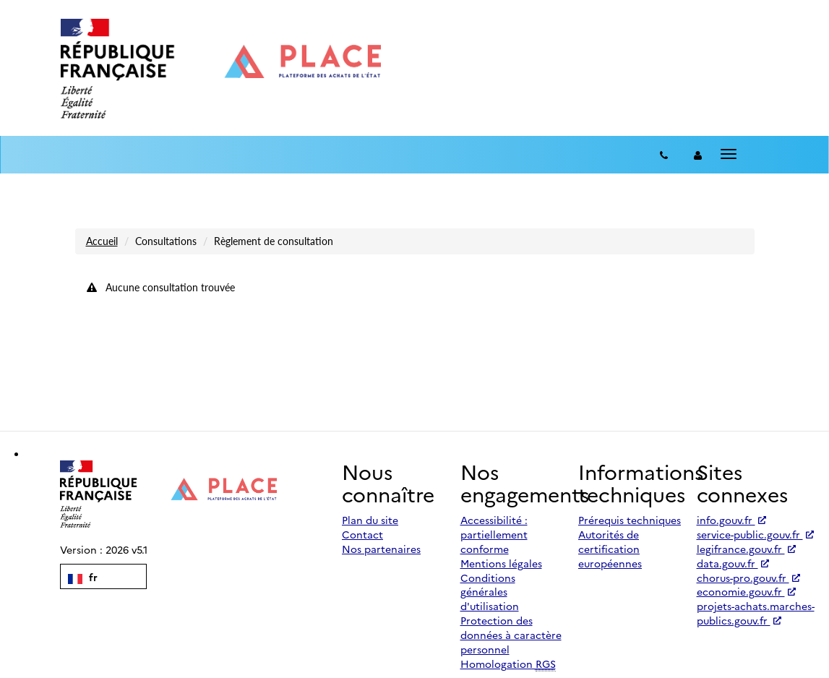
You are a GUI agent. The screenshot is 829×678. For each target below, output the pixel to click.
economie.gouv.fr (746, 591)
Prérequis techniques (629, 519)
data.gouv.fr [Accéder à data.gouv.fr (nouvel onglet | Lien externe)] (733, 563)
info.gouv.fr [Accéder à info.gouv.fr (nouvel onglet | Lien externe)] (731, 519)
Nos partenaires (381, 548)
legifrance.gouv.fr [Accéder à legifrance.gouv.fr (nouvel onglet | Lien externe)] (746, 548)
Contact (362, 534)
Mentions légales (501, 563)
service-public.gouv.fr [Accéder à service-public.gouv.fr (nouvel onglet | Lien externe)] (755, 534)
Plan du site (370, 519)
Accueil (102, 241)
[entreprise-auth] (698, 155)
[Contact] (664, 155)
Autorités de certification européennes (610, 548)
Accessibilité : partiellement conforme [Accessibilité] (494, 534)
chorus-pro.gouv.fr (748, 577)
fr (83, 577)
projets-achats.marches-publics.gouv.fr (756, 612)
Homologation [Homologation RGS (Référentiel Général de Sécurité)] (508, 663)
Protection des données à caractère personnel (511, 634)
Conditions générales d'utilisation (489, 592)
